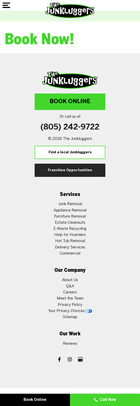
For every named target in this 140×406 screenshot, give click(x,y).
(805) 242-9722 (70, 127)
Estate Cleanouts (70, 222)
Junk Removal (70, 204)
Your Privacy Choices (70, 311)
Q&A (70, 286)
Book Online (70, 101)
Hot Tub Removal (70, 241)
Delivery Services (70, 247)
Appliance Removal (70, 210)
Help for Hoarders (70, 235)
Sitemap (70, 317)
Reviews (70, 343)
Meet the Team (70, 298)
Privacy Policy (70, 305)
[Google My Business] (80, 360)
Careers (70, 292)
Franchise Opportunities (70, 170)
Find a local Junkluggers (70, 152)
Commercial (70, 253)
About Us (70, 280)
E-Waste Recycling (70, 229)
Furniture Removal (70, 216)
